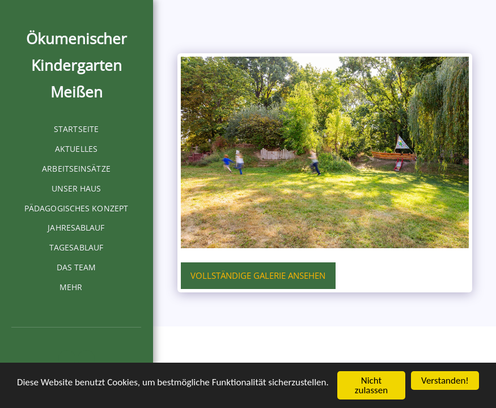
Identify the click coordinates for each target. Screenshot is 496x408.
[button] (66, 358)
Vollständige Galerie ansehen (257, 275)
